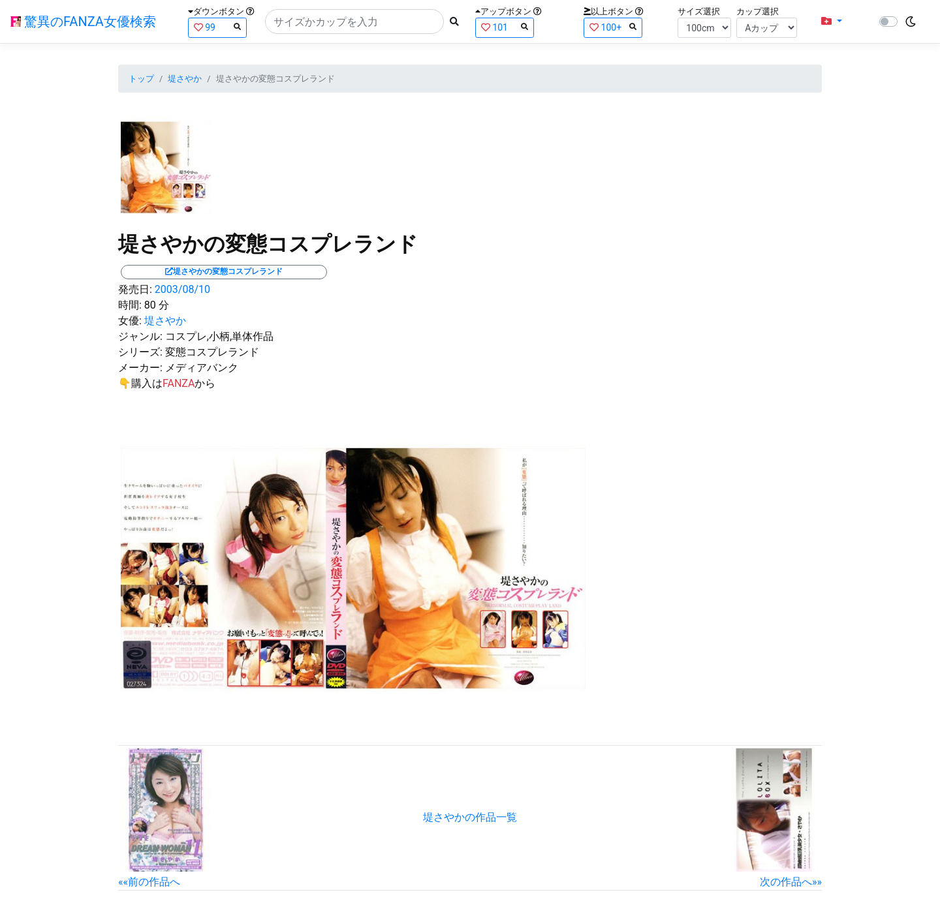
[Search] (354, 21)
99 (217, 27)
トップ (141, 79)
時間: (130, 305)
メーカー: (140, 367)
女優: (130, 320)
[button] (832, 21)
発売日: (135, 289)
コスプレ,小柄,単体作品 (219, 336)
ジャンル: (140, 336)
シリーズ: (140, 352)
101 (504, 27)
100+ (612, 27)
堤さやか (185, 79)
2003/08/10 (182, 289)
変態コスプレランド (212, 352)
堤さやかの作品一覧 (470, 817)
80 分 (156, 305)
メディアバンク (201, 367)
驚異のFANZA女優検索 (83, 21)
